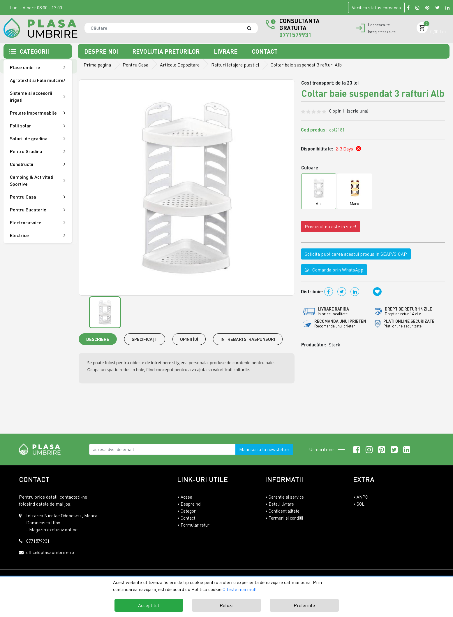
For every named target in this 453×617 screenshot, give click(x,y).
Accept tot (148, 605)
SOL (360, 503)
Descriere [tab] (97, 339)
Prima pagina (97, 65)
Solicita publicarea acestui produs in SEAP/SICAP (356, 254)
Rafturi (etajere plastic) (235, 65)
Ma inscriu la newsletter (264, 449)
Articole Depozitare (180, 65)
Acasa (186, 496)
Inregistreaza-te (382, 32)
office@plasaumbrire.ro (50, 552)
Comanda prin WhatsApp (334, 270)
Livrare (226, 51)
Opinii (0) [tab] (189, 339)
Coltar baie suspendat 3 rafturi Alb (306, 65)
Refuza (227, 605)
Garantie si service (286, 496)
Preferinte (304, 605)
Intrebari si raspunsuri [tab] (248, 339)
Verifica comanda (376, 7)
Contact (265, 51)
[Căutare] (252, 28)
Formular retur (195, 524)
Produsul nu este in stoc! (330, 226)
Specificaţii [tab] (145, 339)
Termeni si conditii (286, 517)
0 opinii (348, 111)
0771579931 (295, 34)
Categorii (189, 510)
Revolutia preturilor (166, 51)
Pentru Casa (135, 65)
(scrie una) (357, 111)
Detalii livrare (281, 503)
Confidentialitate (284, 510)
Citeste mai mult (240, 589)
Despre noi (101, 51)
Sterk (334, 345)
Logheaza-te (379, 25)
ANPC (362, 496)
